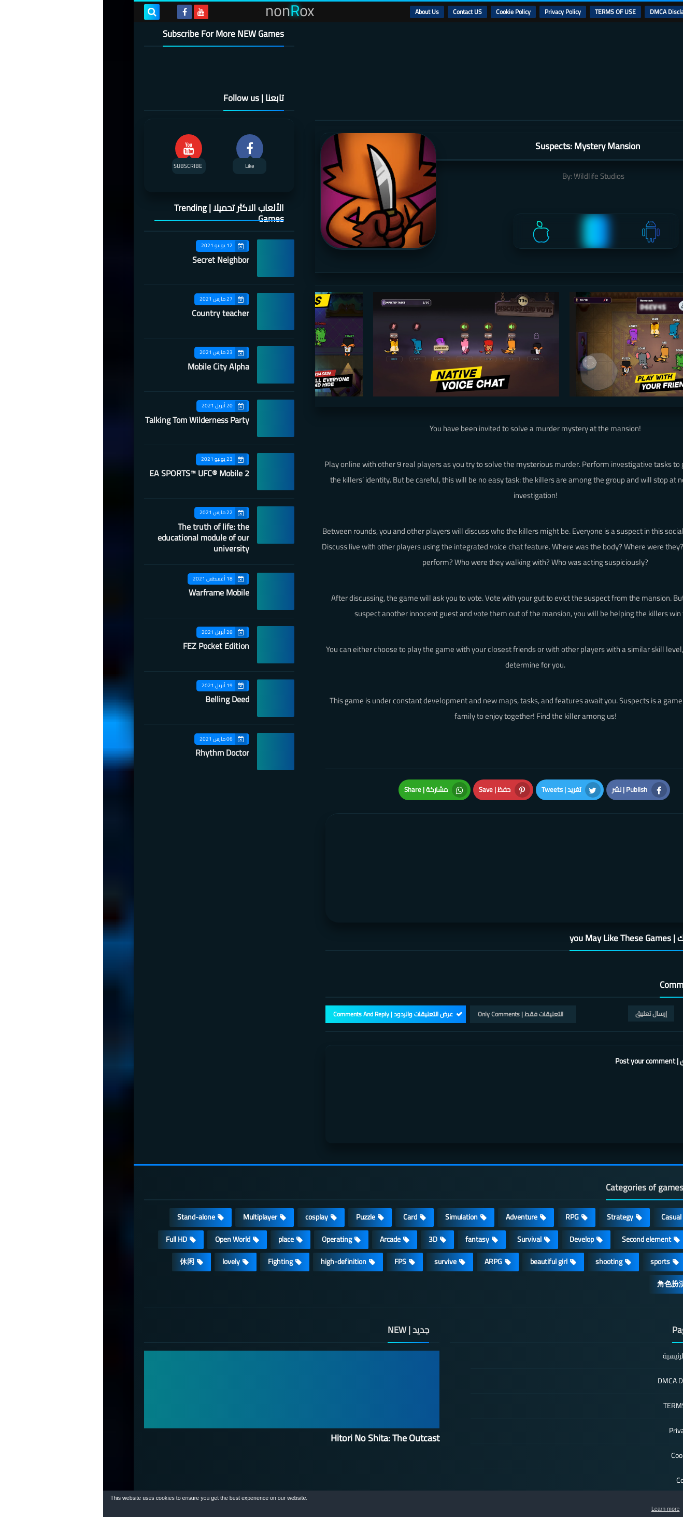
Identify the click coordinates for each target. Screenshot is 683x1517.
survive (342, 1206)
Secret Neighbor (117, 259)
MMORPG (610, 1206)
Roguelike (610, 1184)
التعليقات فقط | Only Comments (417, 959)
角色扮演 (568, 1229)
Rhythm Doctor (119, 752)
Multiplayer (157, 1162)
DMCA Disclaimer (570, 12)
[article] (329, 837)
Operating (234, 1184)
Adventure (418, 1162)
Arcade (287, 1184)
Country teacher (117, 313)
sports (557, 1206)
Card (307, 1162)
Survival (426, 1184)
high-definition (240, 1206)
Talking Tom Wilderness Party (94, 420)
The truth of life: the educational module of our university (100, 537)
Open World (129, 1184)
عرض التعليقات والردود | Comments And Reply (290, 959)
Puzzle (262, 1162)
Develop (478, 1184)
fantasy (374, 1184)
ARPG (390, 1206)
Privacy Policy (460, 12)
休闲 (84, 1206)
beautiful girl (445, 1206)
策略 (618, 1229)
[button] (642, 1505)
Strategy (517, 1162)
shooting (505, 1206)
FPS (297, 1206)
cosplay (213, 1162)
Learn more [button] (582, 1509)
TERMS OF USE (512, 12)
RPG (469, 1162)
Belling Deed (124, 699)
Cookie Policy (410, 12)
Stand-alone (93, 1162)
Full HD (73, 1184)
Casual (568, 1162)
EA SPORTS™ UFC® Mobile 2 (96, 473)
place (183, 1184)
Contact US (364, 12)
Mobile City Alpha (115, 366)
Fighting (177, 1206)
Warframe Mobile (116, 592)
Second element (543, 1184)
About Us (324, 12)
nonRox (564, 1484)
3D (329, 1184)
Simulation (358, 1162)
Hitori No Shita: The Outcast (281, 1383)
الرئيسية (617, 12)
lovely (128, 1206)
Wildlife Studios (496, 175)
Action (615, 1162)
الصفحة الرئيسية (583, 1302)
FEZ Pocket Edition (113, 646)
